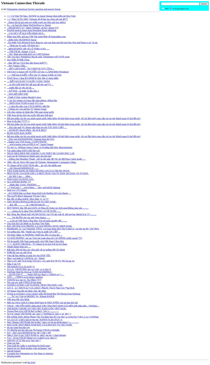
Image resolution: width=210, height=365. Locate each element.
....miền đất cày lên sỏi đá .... (20, 88)
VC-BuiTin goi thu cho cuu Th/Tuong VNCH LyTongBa (33, 330)
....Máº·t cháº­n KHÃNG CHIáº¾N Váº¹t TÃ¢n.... (30, 68)
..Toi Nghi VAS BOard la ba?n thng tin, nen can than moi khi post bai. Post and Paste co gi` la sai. (52, 42)
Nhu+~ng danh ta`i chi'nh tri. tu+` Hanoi (26, 258)
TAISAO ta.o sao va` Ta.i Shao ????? (24, 279)
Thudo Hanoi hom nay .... (19, 246)
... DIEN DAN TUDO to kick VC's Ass (25, 103)
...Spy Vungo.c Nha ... (17, 65)
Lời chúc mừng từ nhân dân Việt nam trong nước (30, 112)
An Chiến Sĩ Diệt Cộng (18, 60)
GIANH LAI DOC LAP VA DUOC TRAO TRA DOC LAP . (35, 285)
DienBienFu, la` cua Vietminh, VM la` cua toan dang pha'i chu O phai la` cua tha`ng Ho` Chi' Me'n (53, 228)
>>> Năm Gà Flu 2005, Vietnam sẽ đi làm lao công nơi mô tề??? (37, 19)
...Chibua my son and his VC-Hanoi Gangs (27, 109)
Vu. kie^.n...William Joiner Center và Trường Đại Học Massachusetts (39, 147)
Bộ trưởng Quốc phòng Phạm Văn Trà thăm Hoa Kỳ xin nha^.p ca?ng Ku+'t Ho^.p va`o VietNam (53, 317)
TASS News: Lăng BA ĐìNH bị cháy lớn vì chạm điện (32, 78)
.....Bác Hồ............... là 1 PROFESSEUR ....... (28, 205)
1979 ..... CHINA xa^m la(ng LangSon (25, 277)
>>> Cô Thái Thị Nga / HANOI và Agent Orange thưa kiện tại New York (41, 16)
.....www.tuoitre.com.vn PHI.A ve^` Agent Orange (30, 144)
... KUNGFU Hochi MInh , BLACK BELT (27, 130)
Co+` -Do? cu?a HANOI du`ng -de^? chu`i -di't (29, 332)
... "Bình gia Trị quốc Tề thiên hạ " (23, 45)
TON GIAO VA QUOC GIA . (20, 179)
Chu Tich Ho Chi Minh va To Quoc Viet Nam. (28, 223)
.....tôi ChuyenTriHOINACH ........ (23, 168)
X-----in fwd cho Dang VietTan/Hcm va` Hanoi (29, 25)
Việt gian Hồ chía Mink (18, 299)
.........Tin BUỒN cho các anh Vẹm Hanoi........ (28, 217)
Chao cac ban (13, 343)
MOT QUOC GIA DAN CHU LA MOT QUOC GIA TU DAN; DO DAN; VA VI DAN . (48, 173)
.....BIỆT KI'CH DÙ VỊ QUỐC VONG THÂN (28, 81)
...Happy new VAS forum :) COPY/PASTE (27, 142)
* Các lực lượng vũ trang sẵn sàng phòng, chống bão (32, 100)
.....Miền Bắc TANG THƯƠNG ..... (23, 185)
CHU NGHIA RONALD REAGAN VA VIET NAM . (32, 202)
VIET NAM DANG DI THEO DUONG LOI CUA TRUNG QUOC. (38, 171)
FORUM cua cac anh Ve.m (19, 252)
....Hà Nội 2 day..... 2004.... (19, 176)
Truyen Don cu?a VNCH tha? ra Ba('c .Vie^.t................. (33, 311)
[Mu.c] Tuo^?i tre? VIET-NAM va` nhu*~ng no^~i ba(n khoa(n (36, 335)
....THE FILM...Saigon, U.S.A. (21, 51)
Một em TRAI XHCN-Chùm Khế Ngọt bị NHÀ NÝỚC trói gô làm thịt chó (42, 302)
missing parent (14, 356)
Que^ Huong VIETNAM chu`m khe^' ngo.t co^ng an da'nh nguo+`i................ (43, 322)
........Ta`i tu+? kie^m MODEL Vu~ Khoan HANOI (30, 296)
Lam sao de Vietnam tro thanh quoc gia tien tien (29, 156)
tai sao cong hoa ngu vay (18, 327)
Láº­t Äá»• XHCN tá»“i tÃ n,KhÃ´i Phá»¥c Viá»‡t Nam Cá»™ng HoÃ (41, 288)
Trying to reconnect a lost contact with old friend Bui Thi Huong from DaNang (43, 294)
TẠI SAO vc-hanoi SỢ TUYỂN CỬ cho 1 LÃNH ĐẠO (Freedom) (38, 72)
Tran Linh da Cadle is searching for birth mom (28, 345)
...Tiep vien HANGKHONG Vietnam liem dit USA (30, 139)
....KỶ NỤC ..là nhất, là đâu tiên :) (23, 91)
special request (14, 351)
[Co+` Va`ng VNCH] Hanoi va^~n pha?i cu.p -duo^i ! (32, 338)
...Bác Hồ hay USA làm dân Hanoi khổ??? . (27, 63)
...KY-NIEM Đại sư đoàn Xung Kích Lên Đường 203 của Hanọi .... (39, 193)
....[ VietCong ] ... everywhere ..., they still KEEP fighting (33, 187)
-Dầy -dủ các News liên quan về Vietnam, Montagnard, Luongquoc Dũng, (41, 162)
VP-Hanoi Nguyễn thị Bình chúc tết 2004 (26, 291)
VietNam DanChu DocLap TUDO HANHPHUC (29, 272)
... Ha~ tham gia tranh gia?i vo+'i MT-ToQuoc (28, 54)
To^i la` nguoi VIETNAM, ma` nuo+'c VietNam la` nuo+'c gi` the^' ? (39, 314)
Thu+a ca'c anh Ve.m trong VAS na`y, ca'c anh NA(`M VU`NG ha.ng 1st (40, 261)
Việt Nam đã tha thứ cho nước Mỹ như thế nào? (30, 115)
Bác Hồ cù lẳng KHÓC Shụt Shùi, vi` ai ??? (28, 199)
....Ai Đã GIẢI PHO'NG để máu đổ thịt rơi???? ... (30, 84)
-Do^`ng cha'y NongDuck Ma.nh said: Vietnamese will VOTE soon (38, 56)
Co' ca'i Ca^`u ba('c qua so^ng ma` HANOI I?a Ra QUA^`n (34, 319)
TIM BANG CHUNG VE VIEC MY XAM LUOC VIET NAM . (37, 308)
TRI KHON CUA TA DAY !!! (21, 266)
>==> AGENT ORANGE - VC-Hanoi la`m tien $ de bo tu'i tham (37, 244)
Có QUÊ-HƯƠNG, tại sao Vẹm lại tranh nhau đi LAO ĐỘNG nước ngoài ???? (44, 238)
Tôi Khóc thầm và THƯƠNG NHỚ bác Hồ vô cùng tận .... (34, 235)
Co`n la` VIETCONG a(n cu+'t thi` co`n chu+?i (29, 269)
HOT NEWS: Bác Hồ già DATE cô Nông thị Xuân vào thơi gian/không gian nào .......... (48, 208)
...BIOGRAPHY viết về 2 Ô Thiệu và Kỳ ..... (28, 49)
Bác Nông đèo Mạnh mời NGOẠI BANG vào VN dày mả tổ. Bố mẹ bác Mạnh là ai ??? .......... (51, 214)
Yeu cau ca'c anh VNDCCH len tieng (24, 282)
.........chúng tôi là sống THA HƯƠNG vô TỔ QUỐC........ (34, 211)
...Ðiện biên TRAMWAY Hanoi (21, 40)
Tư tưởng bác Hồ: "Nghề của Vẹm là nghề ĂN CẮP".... (33, 232)
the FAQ (31, 362)
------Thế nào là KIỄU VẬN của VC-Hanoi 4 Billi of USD (34, 75)
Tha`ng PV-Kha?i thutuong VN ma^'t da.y (26, 196)
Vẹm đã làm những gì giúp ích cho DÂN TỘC (29, 255)
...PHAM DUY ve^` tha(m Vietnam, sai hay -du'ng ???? (33, 28)
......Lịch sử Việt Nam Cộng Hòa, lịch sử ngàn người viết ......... (37, 221)
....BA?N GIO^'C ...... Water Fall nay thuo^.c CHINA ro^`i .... (35, 274)
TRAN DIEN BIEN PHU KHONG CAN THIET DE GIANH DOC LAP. (41, 153)
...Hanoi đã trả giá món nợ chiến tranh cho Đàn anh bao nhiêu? (36, 22)
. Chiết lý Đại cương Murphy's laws (24, 97)
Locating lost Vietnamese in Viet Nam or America (30, 353)
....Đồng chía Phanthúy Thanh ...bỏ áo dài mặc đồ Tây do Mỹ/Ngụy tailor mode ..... (46, 159)
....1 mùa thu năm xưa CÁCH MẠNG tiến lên (28, 106)
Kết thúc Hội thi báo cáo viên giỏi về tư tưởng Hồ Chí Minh (36, 250)
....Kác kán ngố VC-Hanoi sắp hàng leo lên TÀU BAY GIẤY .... (37, 127)
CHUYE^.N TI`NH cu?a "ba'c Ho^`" (24, 340)
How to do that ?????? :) (18, 121)
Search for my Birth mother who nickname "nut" (29, 348)
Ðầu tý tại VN (14, 264)
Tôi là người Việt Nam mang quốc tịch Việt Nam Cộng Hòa (35, 241)
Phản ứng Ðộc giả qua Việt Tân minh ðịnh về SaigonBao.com (36, 36)
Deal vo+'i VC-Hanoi (17, 190)
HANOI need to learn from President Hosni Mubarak (31, 30)
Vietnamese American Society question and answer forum (33, 9)
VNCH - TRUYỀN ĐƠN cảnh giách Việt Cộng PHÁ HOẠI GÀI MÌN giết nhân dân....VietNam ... (53, 306)
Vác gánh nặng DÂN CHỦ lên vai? (23, 150)
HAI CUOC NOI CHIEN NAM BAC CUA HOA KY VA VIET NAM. (39, 325)
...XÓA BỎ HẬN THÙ (17, 94)
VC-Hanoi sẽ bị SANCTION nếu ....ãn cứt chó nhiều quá (34, 165)
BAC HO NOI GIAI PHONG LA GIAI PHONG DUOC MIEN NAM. (39, 226)
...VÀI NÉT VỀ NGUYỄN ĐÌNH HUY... (26, 33)
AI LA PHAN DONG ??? (19, 182)
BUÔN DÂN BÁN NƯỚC (19, 133)
